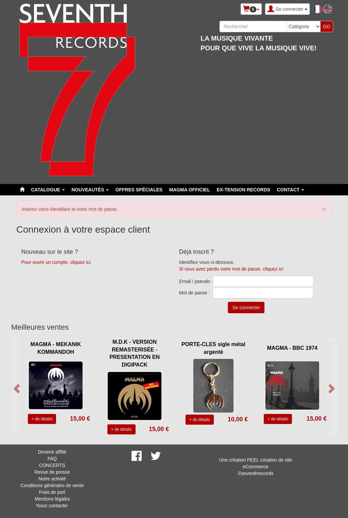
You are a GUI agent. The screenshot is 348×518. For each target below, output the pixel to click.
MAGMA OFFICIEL (189, 189)
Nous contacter (52, 505)
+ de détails (42, 419)
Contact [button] (290, 189)
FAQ (52, 458)
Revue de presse (52, 472)
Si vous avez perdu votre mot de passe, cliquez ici (231, 269)
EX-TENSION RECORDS (243, 189)
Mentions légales (52, 499)
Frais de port (52, 492)
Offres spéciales (138, 189)
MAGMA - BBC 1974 (292, 348)
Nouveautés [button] (90, 189)
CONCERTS (52, 465)
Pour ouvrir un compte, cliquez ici (56, 262)
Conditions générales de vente (52, 485)
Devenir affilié (52, 452)
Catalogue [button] (48, 189)
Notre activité (52, 478)
